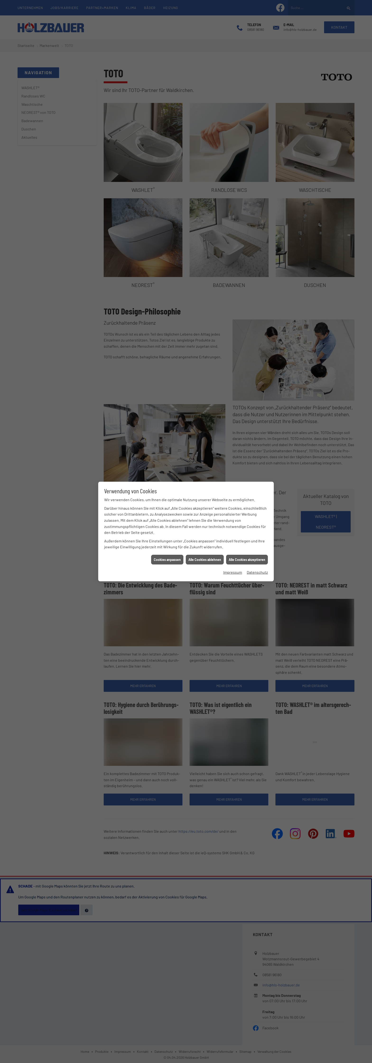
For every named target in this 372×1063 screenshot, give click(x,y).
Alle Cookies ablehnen (204, 471)
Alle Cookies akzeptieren (247, 471)
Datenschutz (257, 484)
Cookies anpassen (167, 471)
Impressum (232, 484)
